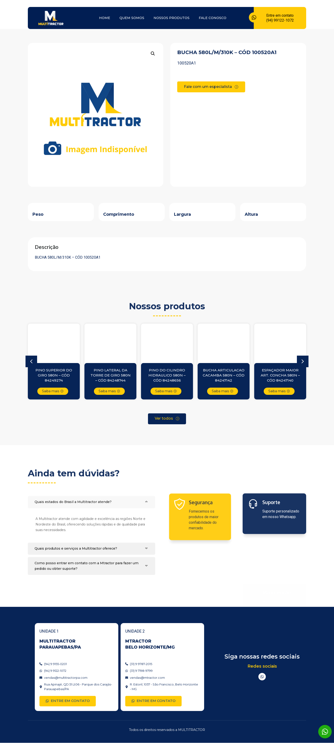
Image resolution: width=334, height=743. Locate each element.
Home (104, 18)
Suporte (271, 532)
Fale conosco (212, 18)
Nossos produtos (171, 18)
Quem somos (131, 18)
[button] (153, 53)
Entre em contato (280, 15)
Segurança (201, 535)
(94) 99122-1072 (280, 20)
